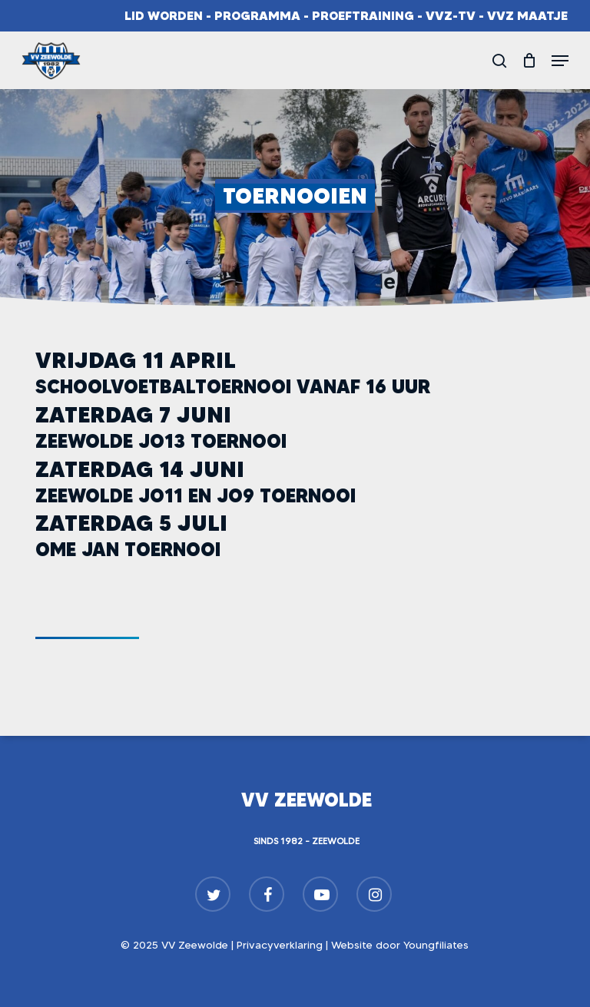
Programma (257, 15)
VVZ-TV (451, 15)
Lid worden (163, 15)
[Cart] (529, 60)
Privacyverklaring (280, 945)
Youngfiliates (436, 945)
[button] (560, 60)
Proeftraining (363, 15)
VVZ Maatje (527, 15)
